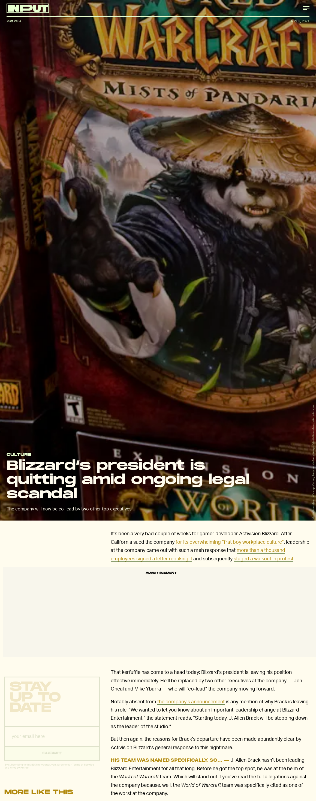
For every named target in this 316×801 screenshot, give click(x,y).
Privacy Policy (19, 771)
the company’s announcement (191, 701)
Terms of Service (83, 768)
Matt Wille (14, 21)
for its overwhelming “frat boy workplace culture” (230, 542)
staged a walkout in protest (263, 558)
